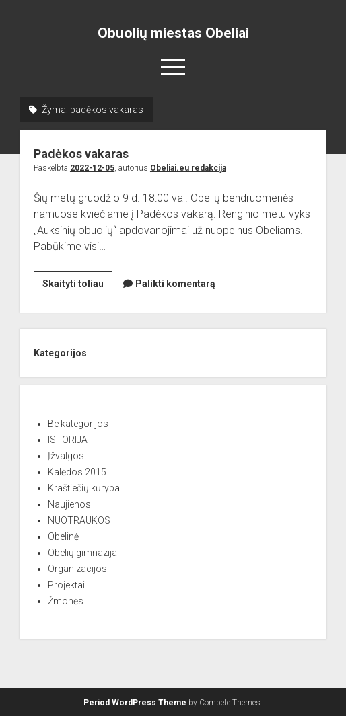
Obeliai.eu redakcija (188, 168)
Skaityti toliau (77, 285)
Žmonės (65, 601)
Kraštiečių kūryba (84, 488)
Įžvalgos (66, 455)
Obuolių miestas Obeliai (173, 33)
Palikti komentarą (175, 283)
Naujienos (69, 504)
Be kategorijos (78, 423)
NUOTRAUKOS (79, 520)
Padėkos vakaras (81, 154)
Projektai (66, 585)
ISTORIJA (68, 439)
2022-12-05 (92, 168)
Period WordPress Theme (134, 702)
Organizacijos (77, 568)
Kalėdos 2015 (77, 472)
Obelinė (63, 536)
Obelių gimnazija (82, 552)
